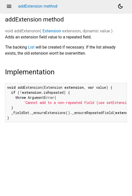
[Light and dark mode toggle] (120, 6)
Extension (51, 30)
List (31, 47)
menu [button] (9, 6)
